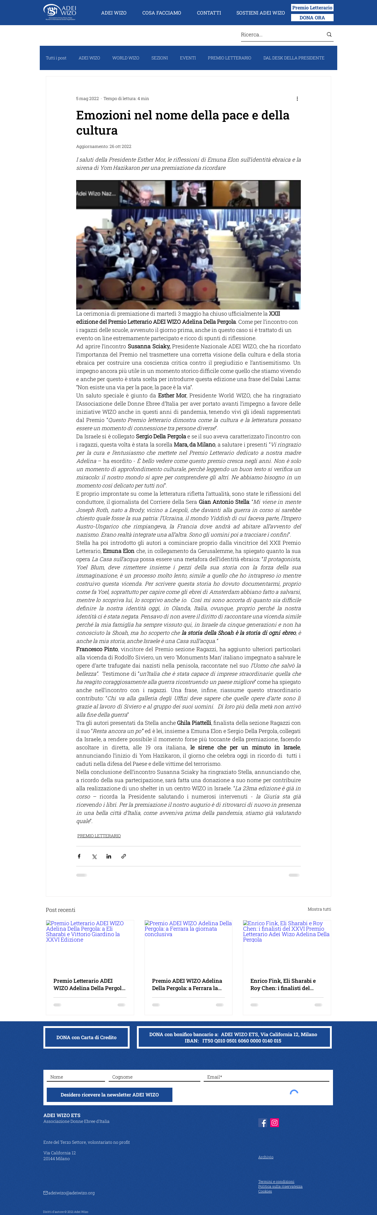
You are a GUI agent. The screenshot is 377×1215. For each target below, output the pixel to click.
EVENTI (188, 58)
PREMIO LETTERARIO (229, 58)
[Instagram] (274, 1122)
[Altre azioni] (297, 98)
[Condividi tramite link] (124, 856)
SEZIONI (159, 58)
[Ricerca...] (277, 34)
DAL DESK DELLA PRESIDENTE (293, 58)
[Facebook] (262, 1122)
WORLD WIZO (125, 58)
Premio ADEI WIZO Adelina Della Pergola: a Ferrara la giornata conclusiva (187, 984)
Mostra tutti (319, 909)
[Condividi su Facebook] (79, 856)
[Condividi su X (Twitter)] (94, 856)
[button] (113, 12)
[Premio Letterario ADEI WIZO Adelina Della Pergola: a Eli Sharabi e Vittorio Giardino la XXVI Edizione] (90, 944)
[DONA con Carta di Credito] (86, 1037)
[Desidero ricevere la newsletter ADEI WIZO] (109, 1095)
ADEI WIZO (89, 58)
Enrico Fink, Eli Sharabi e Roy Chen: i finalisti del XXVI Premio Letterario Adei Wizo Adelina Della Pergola (283, 984)
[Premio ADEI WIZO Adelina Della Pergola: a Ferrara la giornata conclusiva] (189, 944)
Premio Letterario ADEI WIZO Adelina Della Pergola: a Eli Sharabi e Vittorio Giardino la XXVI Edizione (89, 984)
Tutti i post (56, 58)
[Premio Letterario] (312, 7)
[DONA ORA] (312, 17)
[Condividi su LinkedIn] (109, 856)
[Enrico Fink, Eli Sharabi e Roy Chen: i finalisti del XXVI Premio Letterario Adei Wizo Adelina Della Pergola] (287, 944)
